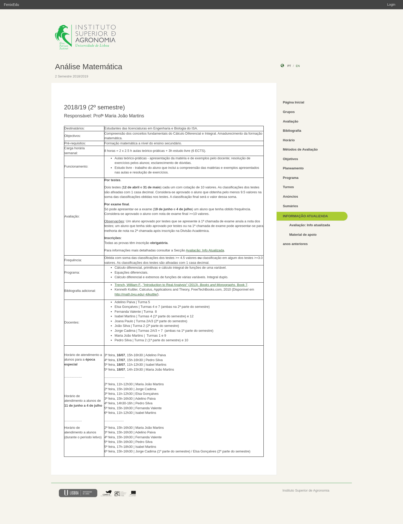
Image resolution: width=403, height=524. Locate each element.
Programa (291, 178)
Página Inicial (293, 102)
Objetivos (290, 159)
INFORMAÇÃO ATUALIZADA (305, 216)
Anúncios (290, 196)
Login (391, 4)
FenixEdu (11, 5)
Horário (289, 140)
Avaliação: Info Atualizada (205, 250)
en (298, 65)
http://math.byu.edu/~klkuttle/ (136, 294)
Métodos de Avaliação (300, 149)
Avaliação (290, 121)
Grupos (289, 112)
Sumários (290, 206)
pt (289, 65)
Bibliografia (292, 131)
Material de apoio (303, 235)
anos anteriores (295, 244)
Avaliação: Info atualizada (309, 225)
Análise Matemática (88, 66)
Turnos (288, 187)
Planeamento (293, 168)
